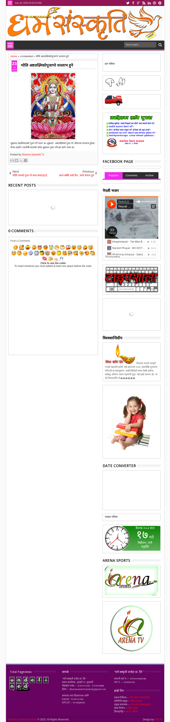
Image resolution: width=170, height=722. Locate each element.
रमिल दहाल (133, 708)
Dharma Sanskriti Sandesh (22, 719)
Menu (10, 3)
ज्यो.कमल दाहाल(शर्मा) (139, 697)
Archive (149, 175)
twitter (127, 3)
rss (144, 3)
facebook (133, 3)
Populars (113, 175)
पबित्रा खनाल (136, 701)
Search (159, 45)
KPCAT (159, 719)
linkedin (149, 3)
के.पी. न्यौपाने (132, 711)
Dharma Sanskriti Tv (33, 154)
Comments (131, 175)
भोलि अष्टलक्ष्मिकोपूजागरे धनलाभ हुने (47, 65)
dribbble (154, 3)
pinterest (160, 3)
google (138, 3)
